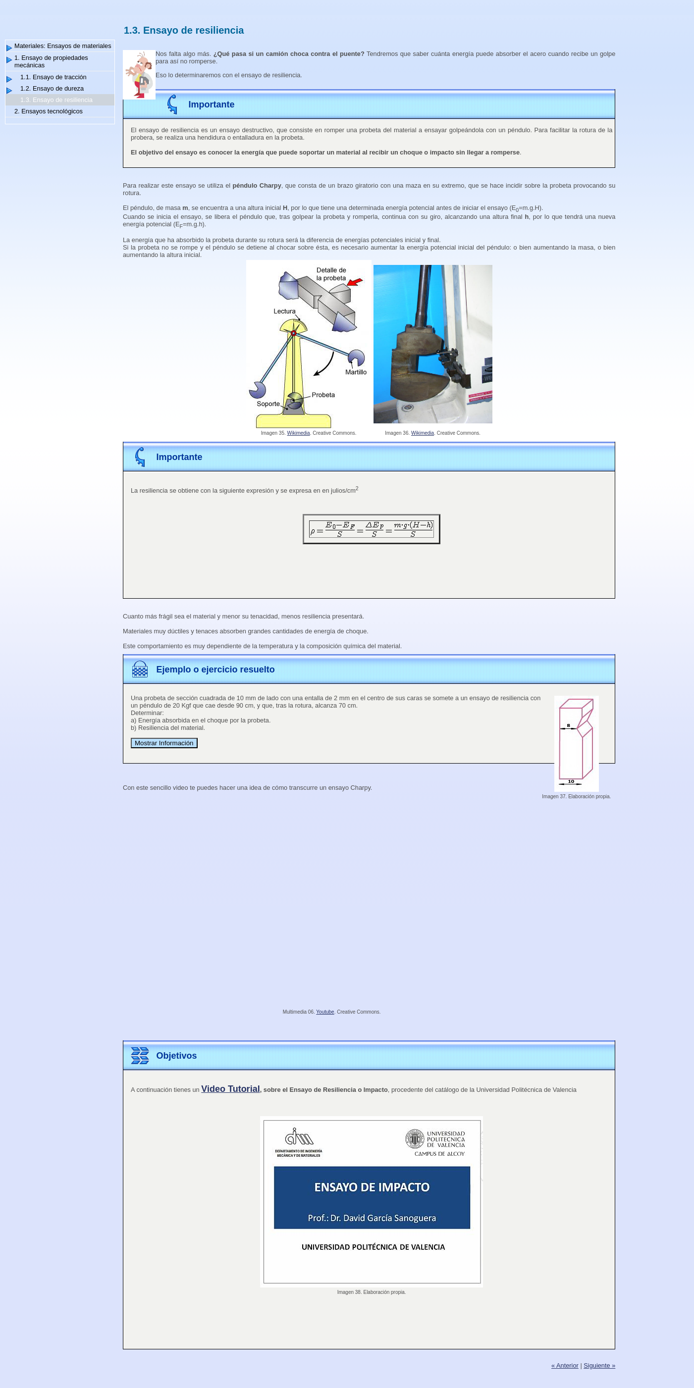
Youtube (325, 1012)
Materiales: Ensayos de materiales (62, 46)
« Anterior (565, 1365)
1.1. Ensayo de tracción (53, 77)
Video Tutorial (230, 1089)
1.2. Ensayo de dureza (52, 88)
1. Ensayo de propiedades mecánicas (51, 61)
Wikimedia (298, 433)
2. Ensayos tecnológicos (48, 111)
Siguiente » (599, 1365)
